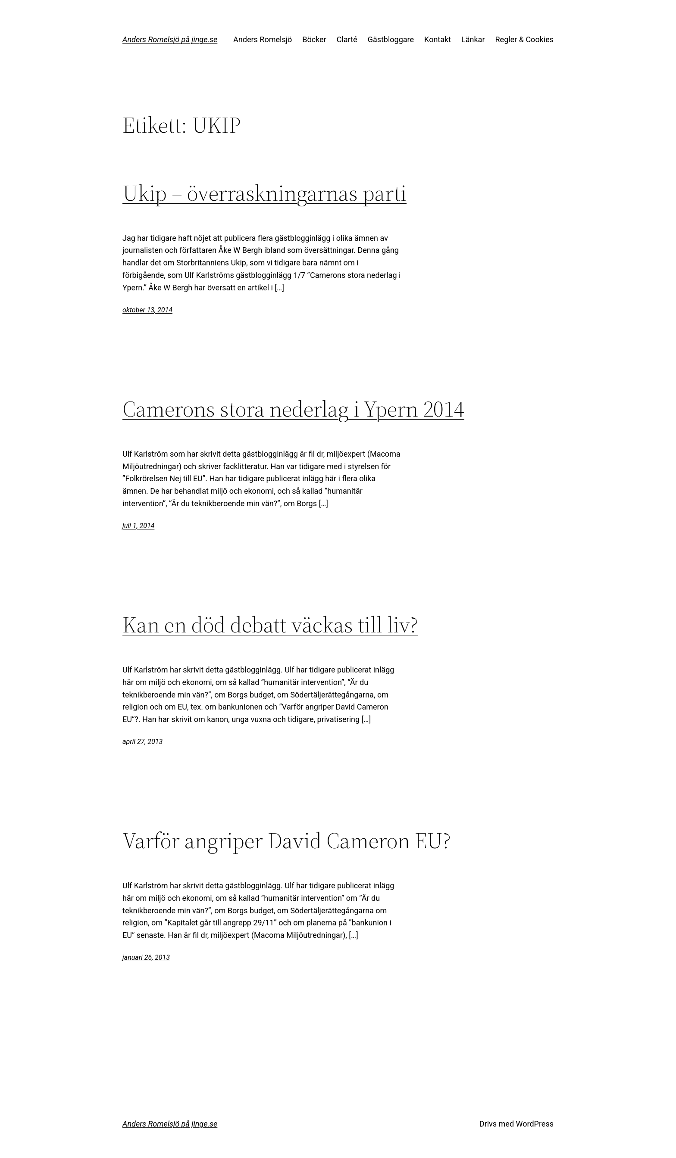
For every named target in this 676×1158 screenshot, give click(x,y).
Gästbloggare (391, 39)
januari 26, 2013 (146, 957)
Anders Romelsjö (262, 39)
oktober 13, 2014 (147, 310)
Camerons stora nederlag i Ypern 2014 (293, 409)
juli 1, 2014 (138, 526)
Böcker (314, 39)
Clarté (347, 39)
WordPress (535, 1123)
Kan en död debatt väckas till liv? (270, 625)
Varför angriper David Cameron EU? (286, 840)
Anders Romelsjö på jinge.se (169, 39)
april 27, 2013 (142, 742)
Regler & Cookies (524, 39)
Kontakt (437, 39)
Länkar (473, 39)
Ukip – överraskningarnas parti (264, 193)
